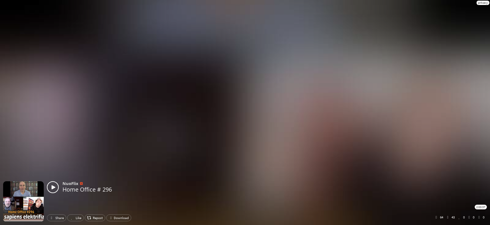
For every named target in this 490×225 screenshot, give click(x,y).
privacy (483, 3)
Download (119, 218)
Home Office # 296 (87, 189)
